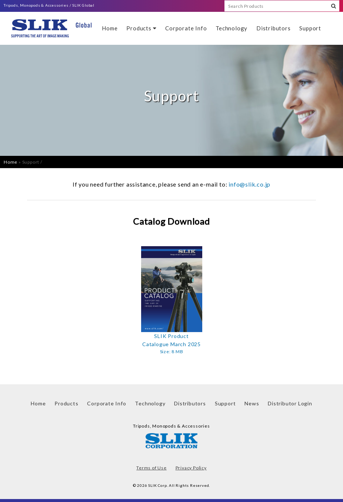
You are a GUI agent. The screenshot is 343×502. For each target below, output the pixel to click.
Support (310, 28)
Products (141, 28)
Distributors (273, 28)
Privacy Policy (191, 468)
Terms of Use (151, 468)
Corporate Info (186, 28)
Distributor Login (290, 403)
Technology (231, 28)
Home (109, 28)
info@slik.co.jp (249, 184)
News (251, 403)
